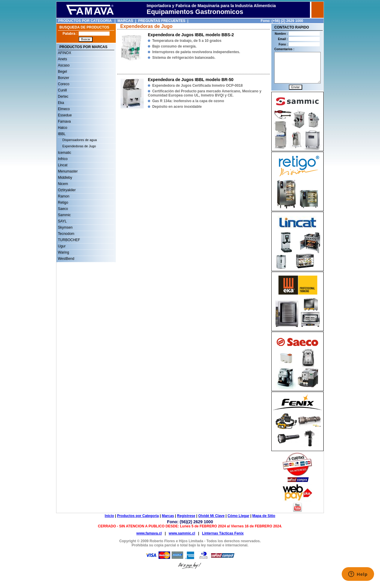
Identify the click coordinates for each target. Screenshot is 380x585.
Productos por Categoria (138, 516)
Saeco (63, 209)
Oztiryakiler (67, 190)
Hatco (62, 128)
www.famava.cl (149, 533)
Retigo (63, 202)
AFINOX (64, 53)
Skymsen (65, 227)
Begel (62, 71)
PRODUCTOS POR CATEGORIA (85, 21)
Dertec (63, 96)
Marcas (168, 516)
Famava (64, 121)
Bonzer (63, 78)
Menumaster (68, 171)
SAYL (62, 221)
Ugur (62, 246)
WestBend (66, 259)
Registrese (186, 516)
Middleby (65, 178)
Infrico (63, 159)
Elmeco (64, 109)
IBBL (62, 134)
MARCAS (125, 21)
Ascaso (63, 65)
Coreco (63, 84)
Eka (61, 103)
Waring (63, 252)
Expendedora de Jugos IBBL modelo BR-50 (190, 79)
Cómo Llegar (238, 516)
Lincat (62, 165)
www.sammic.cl (182, 533)
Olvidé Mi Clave (211, 516)
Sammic (64, 215)
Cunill (62, 90)
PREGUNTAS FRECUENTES (161, 21)
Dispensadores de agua (79, 140)
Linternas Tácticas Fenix (223, 533)
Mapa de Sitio (263, 516)
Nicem (63, 184)
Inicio (109, 516)
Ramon (63, 196)
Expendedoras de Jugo (79, 146)
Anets (62, 59)
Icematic (64, 153)
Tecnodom (66, 234)
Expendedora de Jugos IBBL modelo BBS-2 (191, 34)
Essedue (65, 115)
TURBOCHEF (69, 240)
